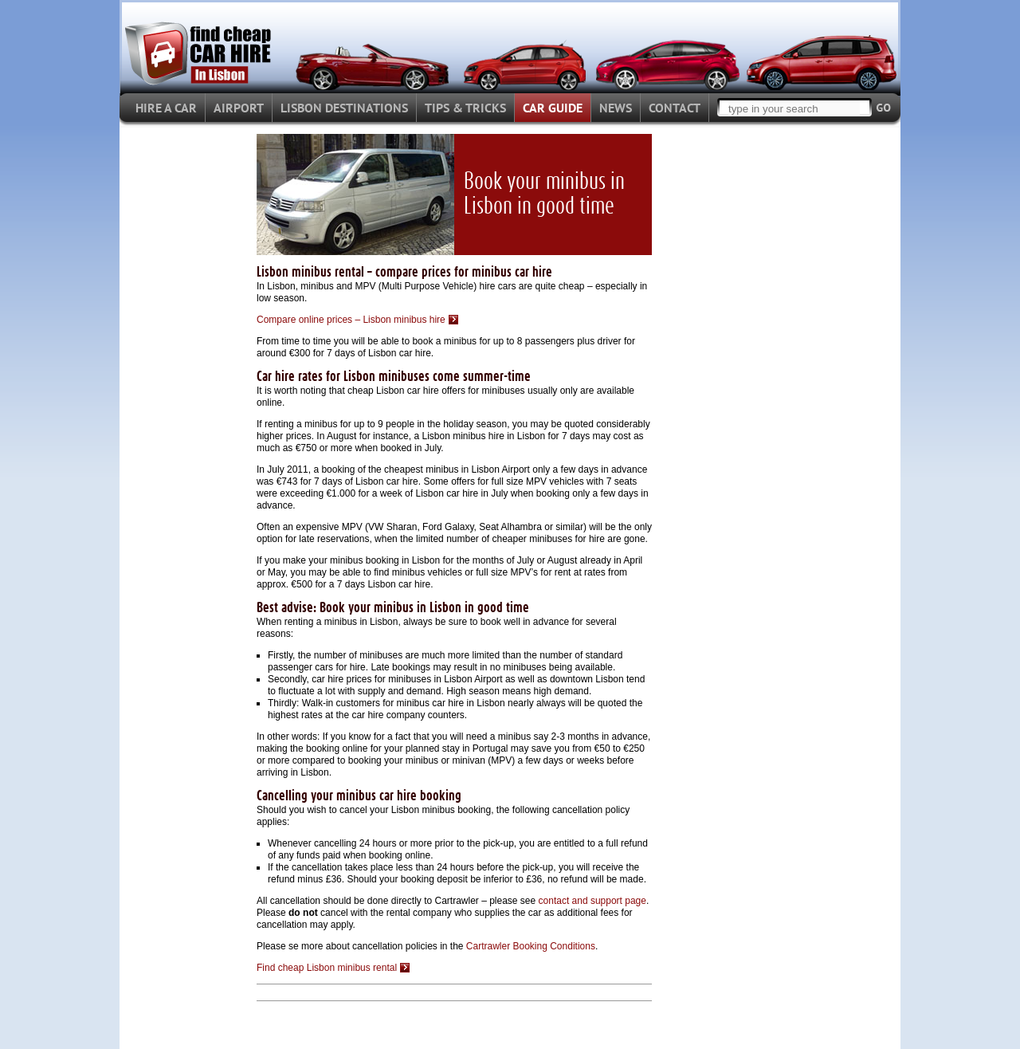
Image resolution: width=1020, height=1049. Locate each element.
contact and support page (592, 900)
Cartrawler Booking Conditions (530, 946)
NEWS (615, 108)
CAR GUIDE (553, 108)
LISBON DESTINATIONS (344, 108)
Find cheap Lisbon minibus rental (327, 967)
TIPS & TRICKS (465, 108)
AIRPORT (239, 108)
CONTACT (674, 108)
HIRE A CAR (166, 108)
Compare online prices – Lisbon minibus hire (351, 319)
